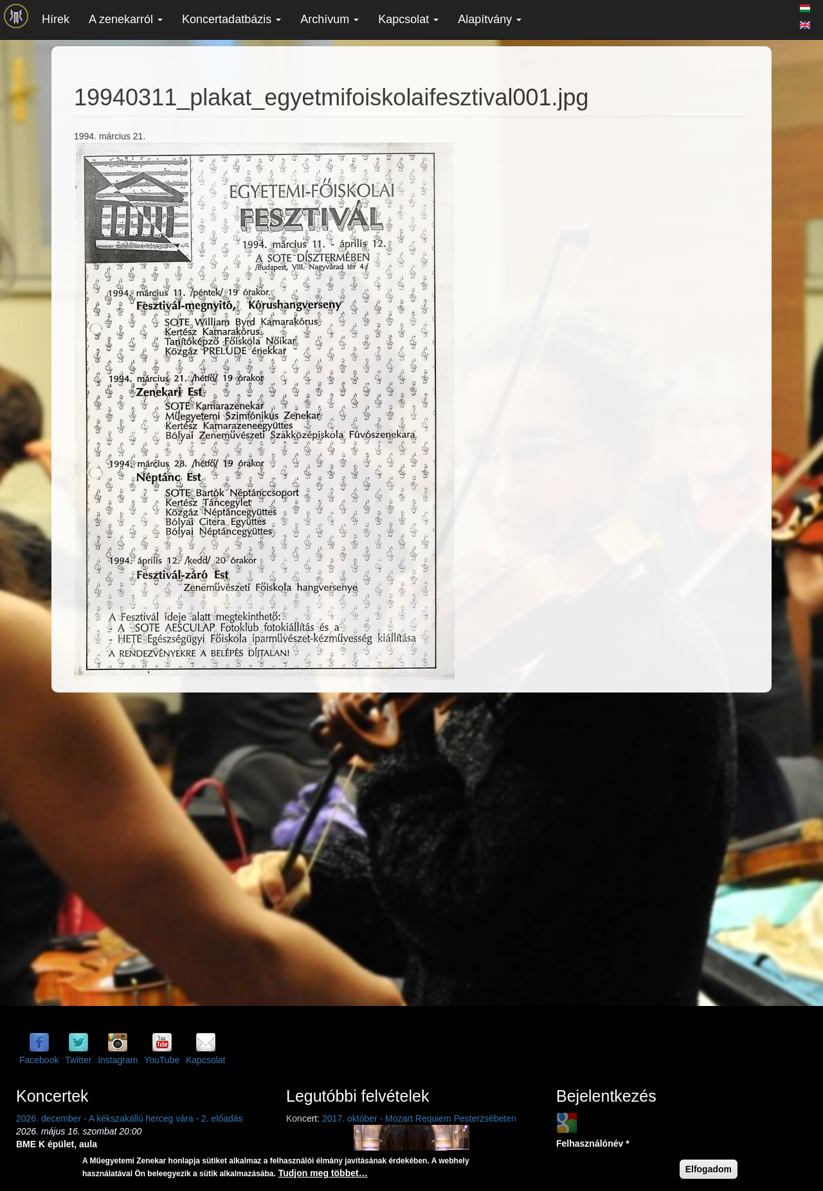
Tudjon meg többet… (323, 1173)
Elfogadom (708, 1169)
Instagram (118, 1060)
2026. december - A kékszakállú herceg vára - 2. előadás (129, 1118)
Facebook (39, 1060)
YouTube (161, 1060)
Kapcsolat (408, 19)
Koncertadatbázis (231, 19)
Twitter (78, 1060)
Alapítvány (489, 19)
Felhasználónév (592, 1143)
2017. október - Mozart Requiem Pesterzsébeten (419, 1118)
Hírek (55, 19)
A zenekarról (126, 19)
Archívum (329, 19)
